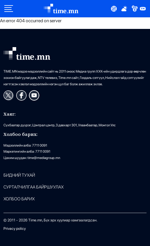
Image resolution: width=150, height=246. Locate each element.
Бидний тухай (19, 175)
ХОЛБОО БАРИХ (19, 199)
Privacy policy (14, 228)
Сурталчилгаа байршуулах (33, 187)
